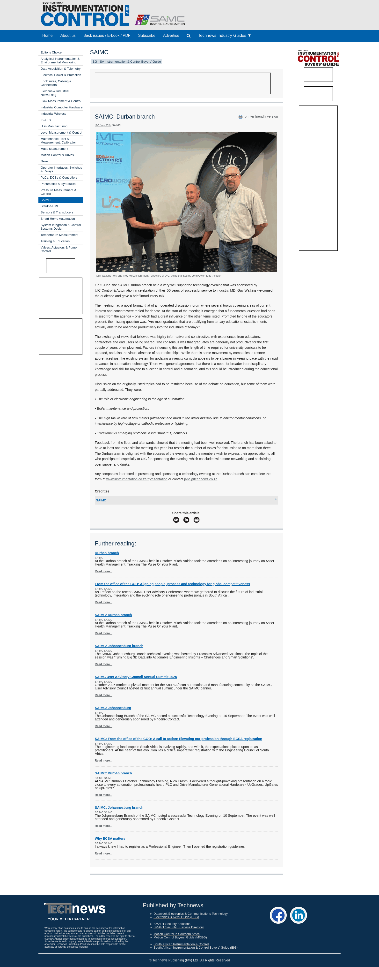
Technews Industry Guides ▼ (224, 35)
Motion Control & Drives (57, 155)
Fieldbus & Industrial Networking (55, 93)
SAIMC (46, 200)
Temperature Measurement (59, 235)
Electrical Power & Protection (61, 75)
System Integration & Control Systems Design (61, 226)
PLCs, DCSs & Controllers (59, 177)
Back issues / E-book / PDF (107, 35)
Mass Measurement (54, 149)
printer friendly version (257, 116)
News (45, 161)
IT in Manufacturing (54, 126)
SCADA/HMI (49, 206)
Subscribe (146, 35)
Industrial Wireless (53, 113)
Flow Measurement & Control (61, 101)
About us (68, 35)
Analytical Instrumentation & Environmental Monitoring (60, 60)
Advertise (171, 35)
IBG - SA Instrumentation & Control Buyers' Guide (126, 61)
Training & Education (55, 241)
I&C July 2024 (103, 125)
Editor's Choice (51, 52)
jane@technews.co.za (200, 479)
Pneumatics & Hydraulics (58, 184)
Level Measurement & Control (61, 132)
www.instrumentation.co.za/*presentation (137, 479)
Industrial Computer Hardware (61, 107)
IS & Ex (46, 120)
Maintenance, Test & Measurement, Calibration (59, 140)
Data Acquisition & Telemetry (60, 68)
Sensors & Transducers (57, 212)
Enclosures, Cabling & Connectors (56, 83)
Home (47, 35)
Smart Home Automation (58, 218)
